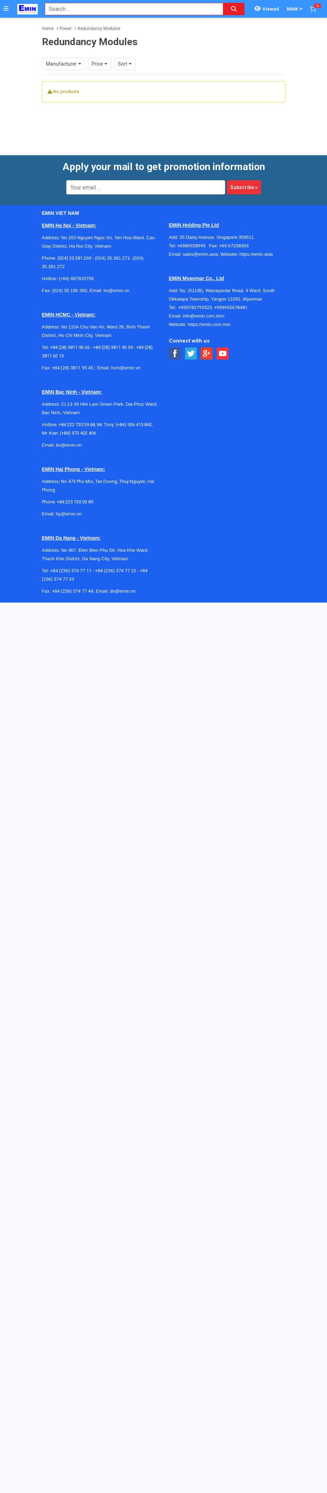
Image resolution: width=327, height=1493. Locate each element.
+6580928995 (193, 239)
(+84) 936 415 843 (134, 418)
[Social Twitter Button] (191, 347)
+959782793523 (195, 301)
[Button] (6, 9)
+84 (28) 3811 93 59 (113, 341)
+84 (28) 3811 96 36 (70, 341)
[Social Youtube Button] (223, 347)
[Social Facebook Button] (175, 347)
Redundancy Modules (99, 28)
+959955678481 (230, 301)
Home (48, 28)
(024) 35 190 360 (69, 284)
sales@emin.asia (200, 248)
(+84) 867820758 (76, 272)
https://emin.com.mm (209, 318)
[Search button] (233, 9)
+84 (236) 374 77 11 (70, 564)
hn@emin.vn (116, 284)
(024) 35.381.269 (74, 252)
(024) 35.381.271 (112, 252)
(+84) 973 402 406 (78, 427)
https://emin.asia (256, 248)
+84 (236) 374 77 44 (72, 585)
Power (66, 28)
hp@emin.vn (68, 507)
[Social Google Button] (207, 347)
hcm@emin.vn (125, 361)
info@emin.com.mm (203, 310)
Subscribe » (244, 181)
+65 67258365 (234, 239)
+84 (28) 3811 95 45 (72, 361)
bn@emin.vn (68, 439)
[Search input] (130, 9)
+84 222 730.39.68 (77, 418)
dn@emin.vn (122, 585)
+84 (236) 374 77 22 (115, 564)
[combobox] (130, 9)
